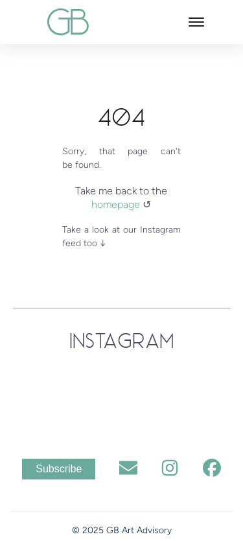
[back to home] (68, 21)
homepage (117, 204)
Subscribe (59, 468)
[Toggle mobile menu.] (196, 22)
